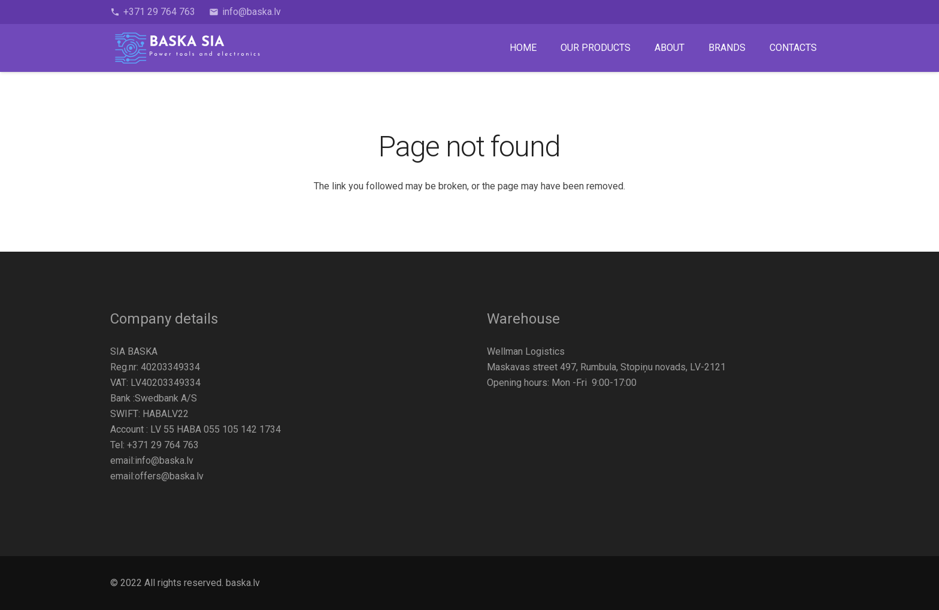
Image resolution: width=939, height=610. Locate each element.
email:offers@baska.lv (157, 476)
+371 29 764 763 (163, 445)
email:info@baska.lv (151, 460)
